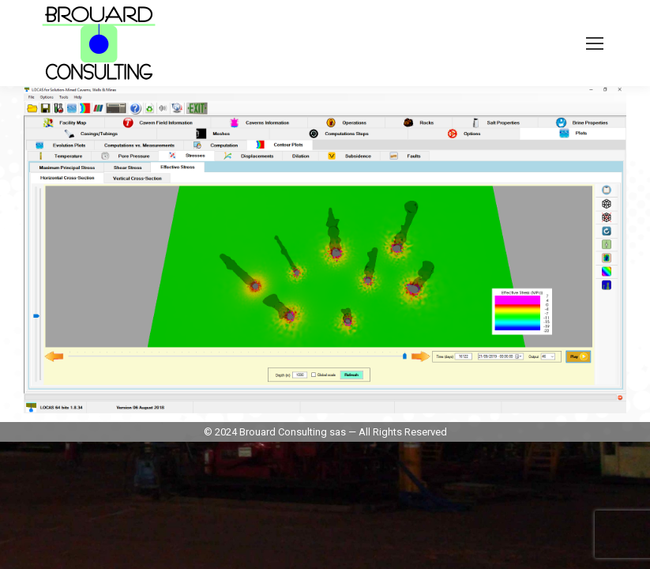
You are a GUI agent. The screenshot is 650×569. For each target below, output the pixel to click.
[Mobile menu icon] (595, 43)
